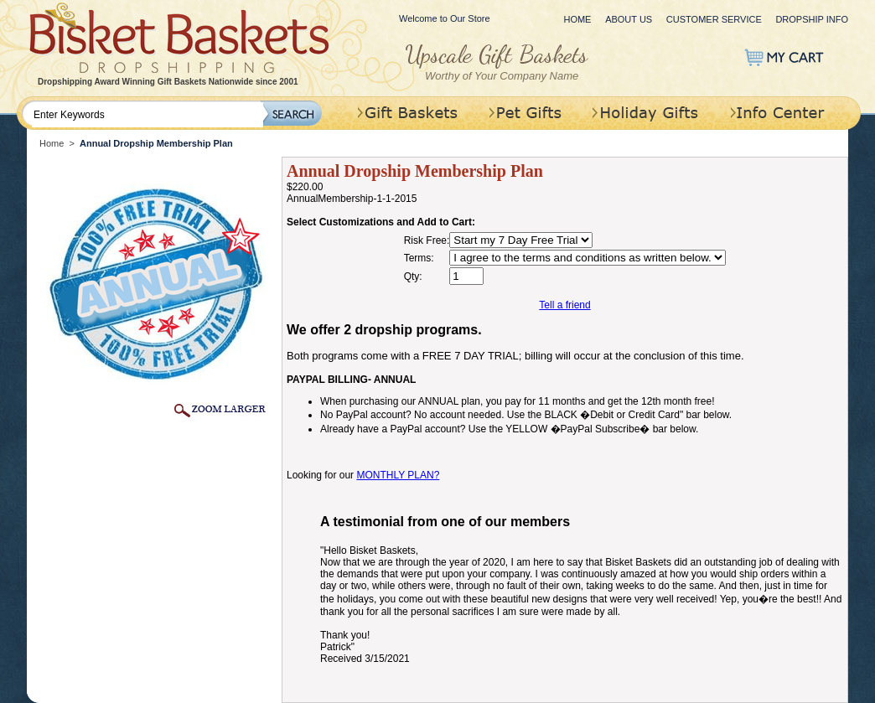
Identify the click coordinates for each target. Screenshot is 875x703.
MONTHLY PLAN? (397, 475)
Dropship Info (811, 19)
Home (577, 19)
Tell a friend (564, 305)
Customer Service (714, 19)
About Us (628, 19)
